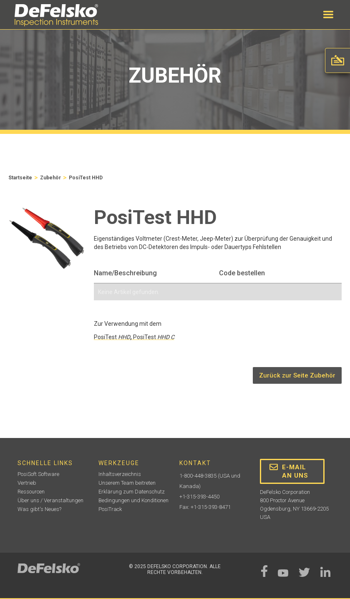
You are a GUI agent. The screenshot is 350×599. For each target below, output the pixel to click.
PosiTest (112, 337)
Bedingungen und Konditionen (133, 500)
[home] (56, 15)
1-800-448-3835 (198, 476)
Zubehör (50, 178)
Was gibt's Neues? (39, 509)
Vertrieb (27, 483)
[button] (328, 14)
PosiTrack (110, 509)
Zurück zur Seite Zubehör (297, 375)
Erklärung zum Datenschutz (131, 491)
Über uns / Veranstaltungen (50, 500)
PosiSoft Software (38, 474)
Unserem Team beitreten (127, 483)
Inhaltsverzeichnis (119, 474)
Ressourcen (31, 491)
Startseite (20, 178)
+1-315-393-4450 (199, 496)
